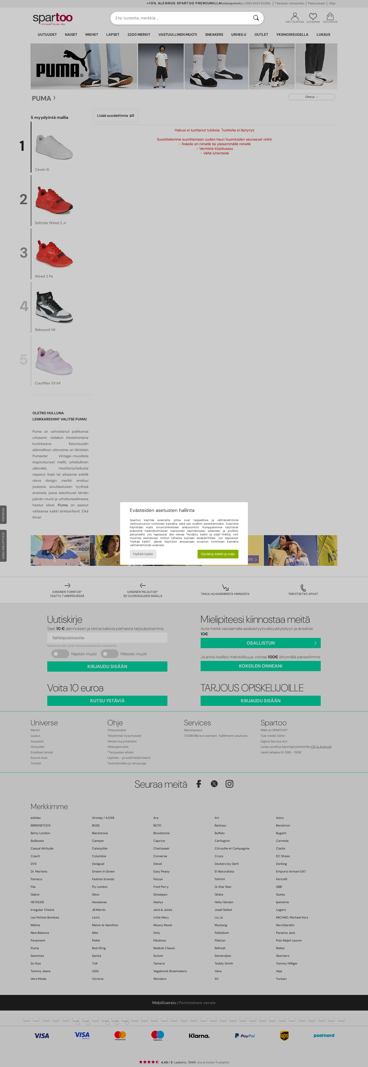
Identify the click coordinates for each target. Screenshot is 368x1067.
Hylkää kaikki (143, 554)
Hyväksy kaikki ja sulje (218, 554)
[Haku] (256, 18)
